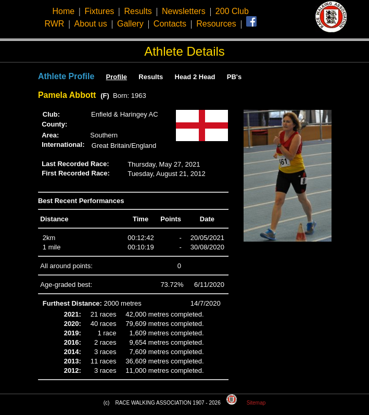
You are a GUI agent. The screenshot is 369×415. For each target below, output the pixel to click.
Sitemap (256, 403)
